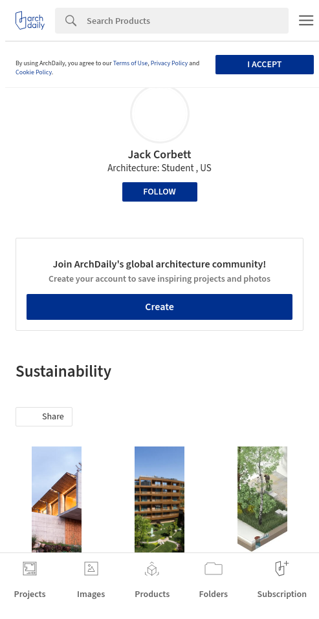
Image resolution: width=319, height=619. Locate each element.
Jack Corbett (159, 155)
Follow (159, 191)
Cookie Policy (34, 72)
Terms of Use (130, 63)
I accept (264, 64)
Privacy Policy (169, 63)
